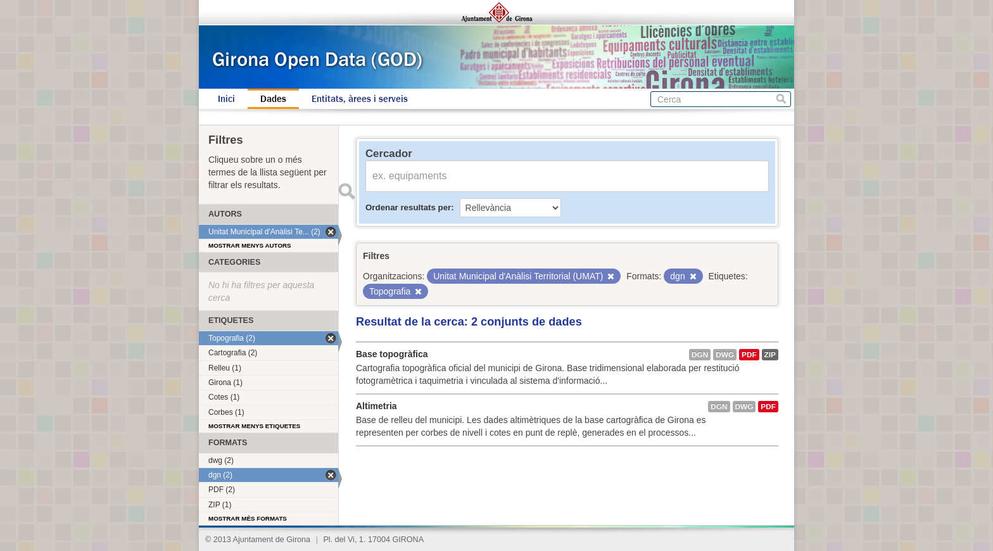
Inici (226, 98)
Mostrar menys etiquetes (254, 425)
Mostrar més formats (247, 518)
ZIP (770, 354)
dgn (700, 354)
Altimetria (376, 406)
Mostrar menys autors (249, 245)
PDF (749, 354)
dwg (725, 354)
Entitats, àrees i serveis (360, 98)
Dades (273, 98)
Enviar (346, 191)
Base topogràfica (392, 354)
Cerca (781, 99)
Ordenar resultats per (408, 207)
